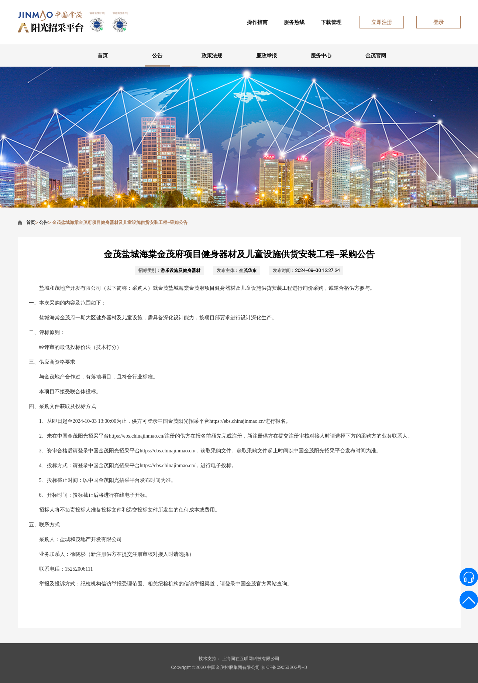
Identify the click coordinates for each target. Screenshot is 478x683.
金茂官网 (375, 55)
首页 (102, 55)
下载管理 (331, 22)
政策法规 (212, 55)
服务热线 (294, 22)
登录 (438, 22)
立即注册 (381, 22)
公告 (157, 55)
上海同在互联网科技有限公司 (250, 658)
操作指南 (257, 22)
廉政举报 (266, 55)
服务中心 (321, 55)
